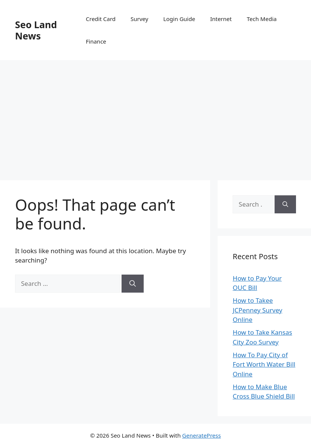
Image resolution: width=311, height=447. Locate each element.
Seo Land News (36, 30)
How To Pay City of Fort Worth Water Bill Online (264, 364)
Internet (221, 19)
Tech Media (262, 19)
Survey (139, 19)
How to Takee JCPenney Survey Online (257, 310)
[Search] (133, 284)
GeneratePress (201, 435)
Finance (96, 41)
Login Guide (179, 19)
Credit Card (101, 19)
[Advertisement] (155, 116)
